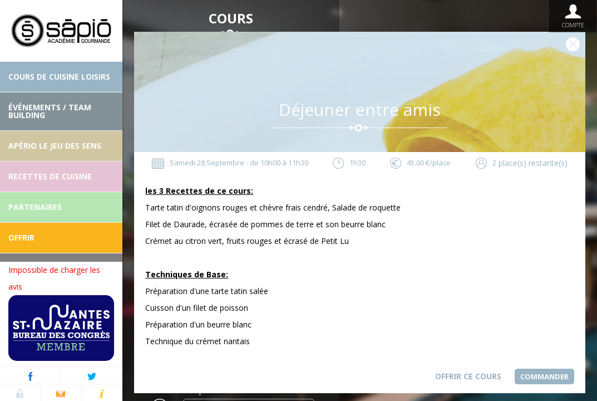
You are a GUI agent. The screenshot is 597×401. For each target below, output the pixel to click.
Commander (544, 376)
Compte (573, 16)
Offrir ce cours (468, 376)
